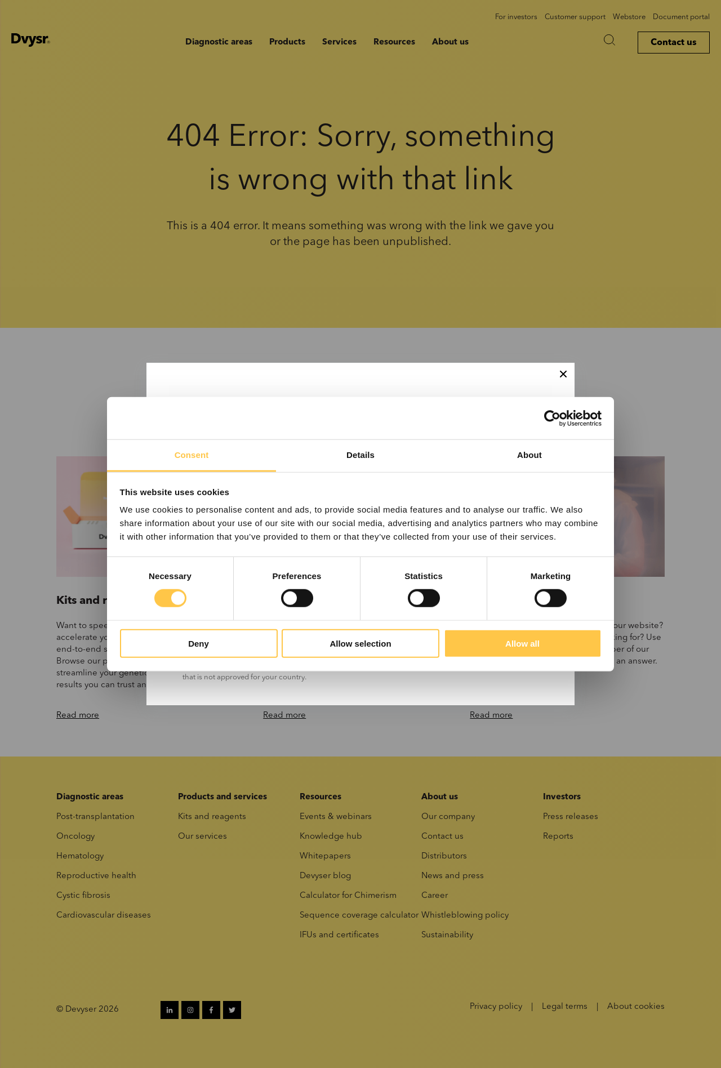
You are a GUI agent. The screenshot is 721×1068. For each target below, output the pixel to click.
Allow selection (360, 643)
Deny (198, 643)
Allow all (522, 643)
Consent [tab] (192, 455)
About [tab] (529, 455)
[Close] (563, 374)
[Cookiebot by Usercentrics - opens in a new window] (552, 418)
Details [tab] (360, 455)
